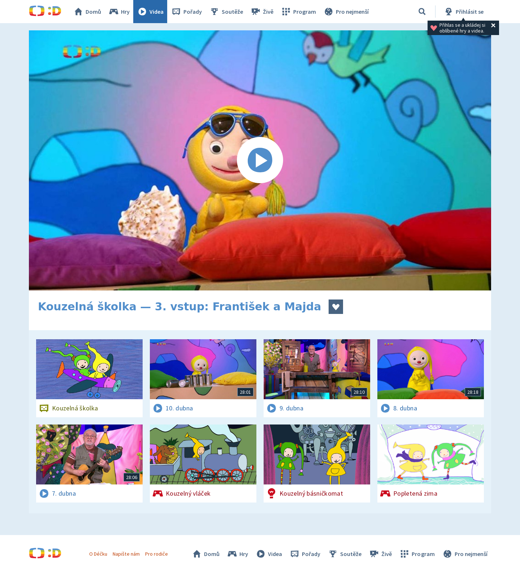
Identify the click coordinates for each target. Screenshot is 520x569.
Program (298, 11)
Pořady (186, 11)
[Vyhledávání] (422, 11)
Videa (150, 11)
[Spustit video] (260, 160)
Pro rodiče (156, 554)
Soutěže (226, 11)
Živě (261, 11)
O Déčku (98, 554)
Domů (87, 11)
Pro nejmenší (346, 11)
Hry (119, 11)
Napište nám (126, 554)
